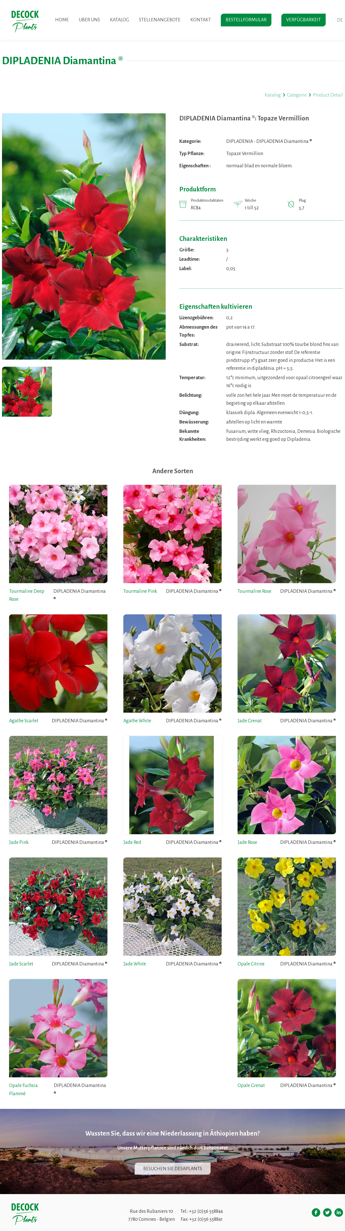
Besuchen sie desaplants (172, 1168)
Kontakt (200, 19)
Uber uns (89, 19)
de (340, 20)
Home (62, 19)
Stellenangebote (159, 19)
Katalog (119, 19)
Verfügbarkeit (303, 19)
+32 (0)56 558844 (206, 1211)
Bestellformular (246, 19)
